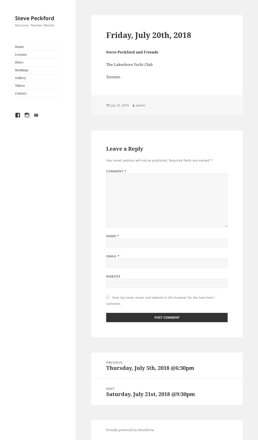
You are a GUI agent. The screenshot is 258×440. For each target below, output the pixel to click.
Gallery (20, 78)
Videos (20, 85)
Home (19, 47)
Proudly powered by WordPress (130, 430)
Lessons (21, 54)
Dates (19, 62)
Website (113, 276)
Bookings (21, 70)
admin (140, 105)
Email (112, 256)
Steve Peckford (34, 18)
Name (112, 236)
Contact (20, 93)
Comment (116, 171)
